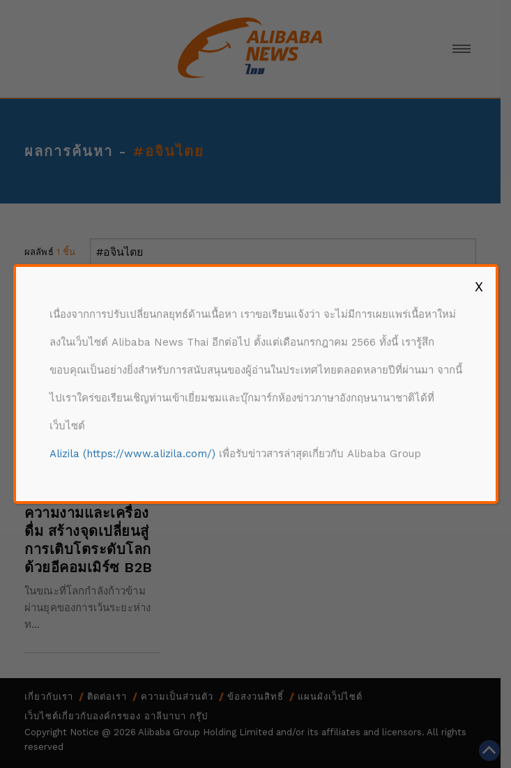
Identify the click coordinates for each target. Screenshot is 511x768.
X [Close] (479, 286)
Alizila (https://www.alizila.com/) (132, 453)
